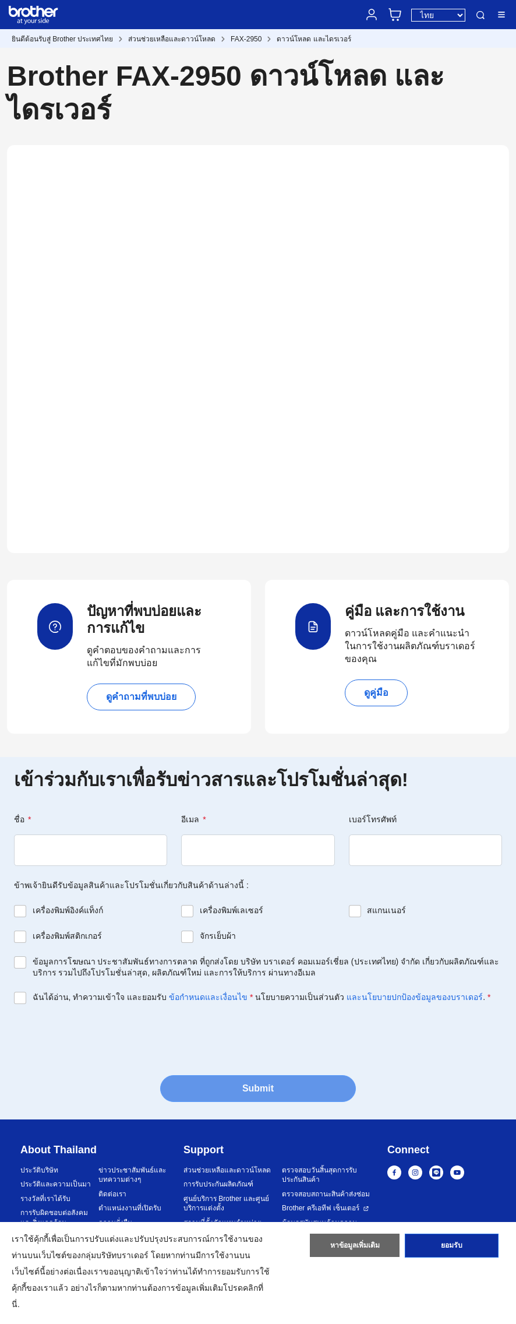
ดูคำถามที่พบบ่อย (141, 697)
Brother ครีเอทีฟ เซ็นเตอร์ (320, 1208)
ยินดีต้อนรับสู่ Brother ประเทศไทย (62, 39)
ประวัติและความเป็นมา (55, 1184)
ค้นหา (480, 15)
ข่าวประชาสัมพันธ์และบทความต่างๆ (132, 1175)
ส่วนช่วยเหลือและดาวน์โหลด (171, 39)
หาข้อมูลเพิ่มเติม (355, 1246)
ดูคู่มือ (376, 693)
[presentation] (102, 1038)
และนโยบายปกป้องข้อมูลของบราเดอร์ (415, 997)
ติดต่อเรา (112, 1194)
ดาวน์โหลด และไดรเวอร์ (314, 39)
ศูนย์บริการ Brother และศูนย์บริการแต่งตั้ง (226, 1204)
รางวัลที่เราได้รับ (45, 1199)
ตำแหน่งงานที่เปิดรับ (129, 1208)
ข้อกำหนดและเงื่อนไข (208, 997)
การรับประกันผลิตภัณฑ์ (218, 1184)
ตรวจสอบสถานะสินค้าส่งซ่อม (326, 1194)
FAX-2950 (246, 39)
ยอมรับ (451, 1246)
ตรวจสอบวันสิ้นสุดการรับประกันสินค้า (319, 1175)
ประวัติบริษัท (39, 1170)
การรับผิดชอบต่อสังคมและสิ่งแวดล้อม (54, 1218)
